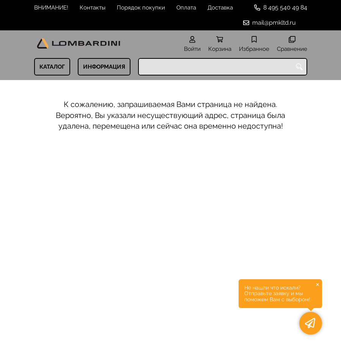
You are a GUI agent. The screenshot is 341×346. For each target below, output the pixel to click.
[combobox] (222, 66)
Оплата (186, 7)
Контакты (92, 7)
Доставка (220, 7)
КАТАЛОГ (52, 66)
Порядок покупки (141, 7)
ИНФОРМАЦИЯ (104, 66)
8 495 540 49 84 (285, 7)
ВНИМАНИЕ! (51, 7)
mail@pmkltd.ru (274, 22)
